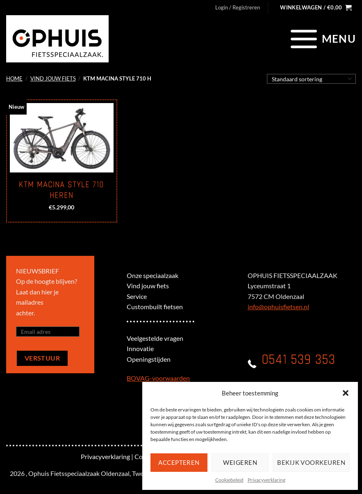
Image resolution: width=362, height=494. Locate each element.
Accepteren (179, 462)
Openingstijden (149, 359)
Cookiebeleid (229, 480)
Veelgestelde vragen (155, 338)
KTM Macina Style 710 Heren (61, 190)
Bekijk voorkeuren (311, 462)
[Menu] (322, 39)
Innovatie (140, 348)
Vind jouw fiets (53, 78)
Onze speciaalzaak (152, 275)
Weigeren (240, 462)
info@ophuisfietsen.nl (278, 306)
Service (137, 296)
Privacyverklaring (266, 480)
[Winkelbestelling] (311, 79)
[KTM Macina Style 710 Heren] (62, 137)
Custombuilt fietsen (155, 306)
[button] (346, 393)
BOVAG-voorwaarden (158, 378)
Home (14, 78)
